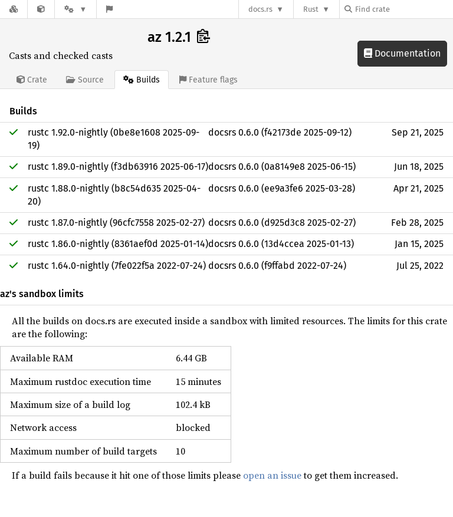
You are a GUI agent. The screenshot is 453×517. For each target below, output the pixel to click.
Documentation (402, 53)
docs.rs (260, 9)
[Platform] (75, 9)
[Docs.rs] (13, 9)
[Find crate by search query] (403, 9)
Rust (311, 9)
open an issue (272, 475)
